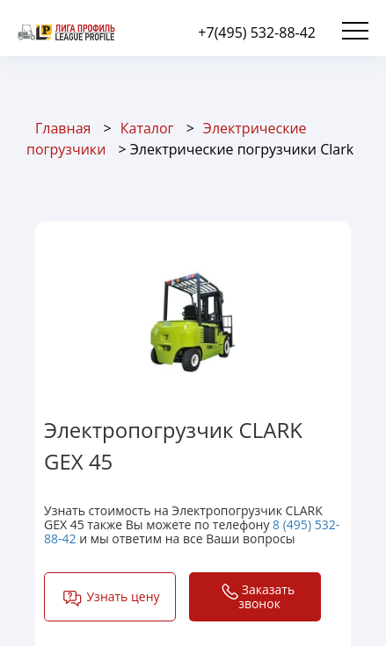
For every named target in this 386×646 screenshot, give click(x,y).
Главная (63, 128)
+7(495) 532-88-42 (257, 32)
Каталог (147, 128)
